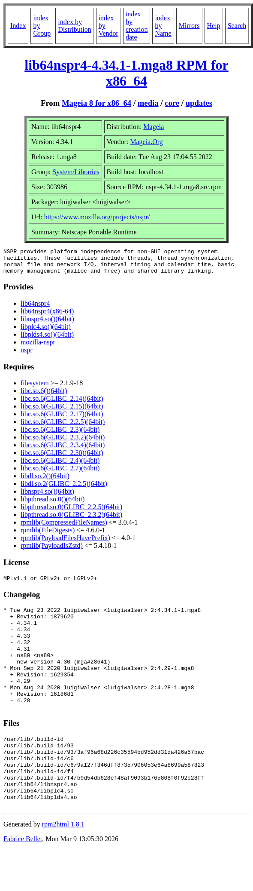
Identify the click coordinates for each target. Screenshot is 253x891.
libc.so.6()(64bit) (44, 395)
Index (18, 25)
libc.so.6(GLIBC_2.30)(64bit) (62, 457)
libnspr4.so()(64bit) (47, 324)
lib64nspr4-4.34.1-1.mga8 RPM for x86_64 (126, 73)
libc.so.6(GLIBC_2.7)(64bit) (60, 473)
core (172, 103)
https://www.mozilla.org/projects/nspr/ (97, 217)
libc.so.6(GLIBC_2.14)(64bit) (62, 403)
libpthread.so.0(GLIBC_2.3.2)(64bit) (71, 519)
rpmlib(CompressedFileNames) (64, 527)
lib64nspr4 (35, 308)
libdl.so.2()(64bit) (45, 481)
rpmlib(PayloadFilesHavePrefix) (65, 543)
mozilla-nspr (38, 347)
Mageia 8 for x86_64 (96, 103)
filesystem (35, 388)
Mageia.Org (146, 141)
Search (237, 25)
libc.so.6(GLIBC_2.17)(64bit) (62, 419)
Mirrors (189, 25)
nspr (27, 355)
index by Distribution (74, 25)
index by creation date (137, 25)
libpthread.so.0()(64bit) (52, 504)
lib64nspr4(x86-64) (47, 316)
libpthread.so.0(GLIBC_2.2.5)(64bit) (71, 512)
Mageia (153, 126)
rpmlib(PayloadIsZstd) (52, 550)
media (148, 103)
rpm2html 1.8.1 (63, 865)
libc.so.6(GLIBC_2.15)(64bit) (62, 411)
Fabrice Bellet (22, 880)
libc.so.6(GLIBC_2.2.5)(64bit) (63, 426)
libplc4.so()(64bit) (46, 331)
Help (213, 25)
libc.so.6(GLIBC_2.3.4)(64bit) (63, 450)
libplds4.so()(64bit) (47, 339)
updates (199, 103)
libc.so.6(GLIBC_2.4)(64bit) (60, 465)
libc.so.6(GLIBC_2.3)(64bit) (60, 434)
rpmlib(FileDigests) (48, 535)
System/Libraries (75, 171)
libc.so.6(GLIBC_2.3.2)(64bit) (63, 442)
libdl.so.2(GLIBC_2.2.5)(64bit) (64, 488)
